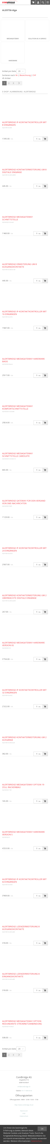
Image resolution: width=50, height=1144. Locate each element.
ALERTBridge (30, 91)
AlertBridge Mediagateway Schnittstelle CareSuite (17, 454)
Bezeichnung (25, 75)
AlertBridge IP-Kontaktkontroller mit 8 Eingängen (24, 123)
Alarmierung (16, 91)
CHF (34, 75)
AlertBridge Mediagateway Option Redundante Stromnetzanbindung (22, 1022)
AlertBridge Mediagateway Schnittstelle (17, 218)
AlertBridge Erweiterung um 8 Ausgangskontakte (19, 265)
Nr (17, 75)
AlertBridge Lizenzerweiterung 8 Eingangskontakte (21, 975)
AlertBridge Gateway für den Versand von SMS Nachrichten (23, 502)
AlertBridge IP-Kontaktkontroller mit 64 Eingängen (24, 880)
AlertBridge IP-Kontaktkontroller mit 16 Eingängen (24, 313)
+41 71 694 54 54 (26, 1091)
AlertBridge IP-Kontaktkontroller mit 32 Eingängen (24, 691)
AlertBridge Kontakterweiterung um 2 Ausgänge (24, 738)
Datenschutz (24, 1116)
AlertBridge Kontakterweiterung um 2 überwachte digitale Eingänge (24, 596)
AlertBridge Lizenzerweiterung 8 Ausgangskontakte (21, 928)
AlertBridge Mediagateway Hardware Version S (23, 833)
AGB (23, 1113)
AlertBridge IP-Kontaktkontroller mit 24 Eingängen (24, 549)
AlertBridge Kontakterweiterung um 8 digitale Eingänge (24, 171)
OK (42, 1128)
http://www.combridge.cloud (24, 1105)
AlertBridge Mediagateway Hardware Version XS (23, 644)
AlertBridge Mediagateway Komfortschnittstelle (17, 407)
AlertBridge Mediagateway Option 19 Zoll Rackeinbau (23, 786)
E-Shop (5, 91)
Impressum (24, 1111)
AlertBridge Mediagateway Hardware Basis (23, 360)
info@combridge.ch (24, 1087)
